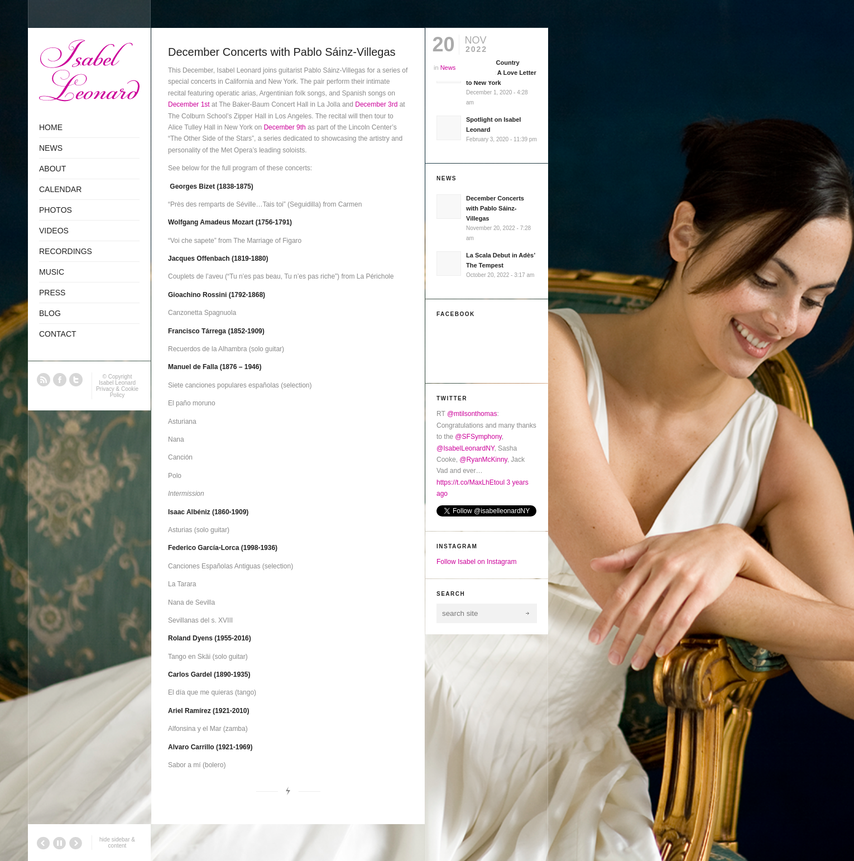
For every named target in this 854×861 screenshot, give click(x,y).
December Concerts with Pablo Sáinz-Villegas (282, 52)
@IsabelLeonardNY (465, 448)
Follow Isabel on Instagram (476, 562)
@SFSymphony (478, 437)
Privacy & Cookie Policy (117, 392)
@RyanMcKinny (483, 459)
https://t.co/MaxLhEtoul (470, 482)
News (448, 67)
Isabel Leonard (117, 383)
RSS (43, 379)
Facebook (59, 379)
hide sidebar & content (117, 842)
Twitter (76, 379)
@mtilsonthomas (472, 414)
